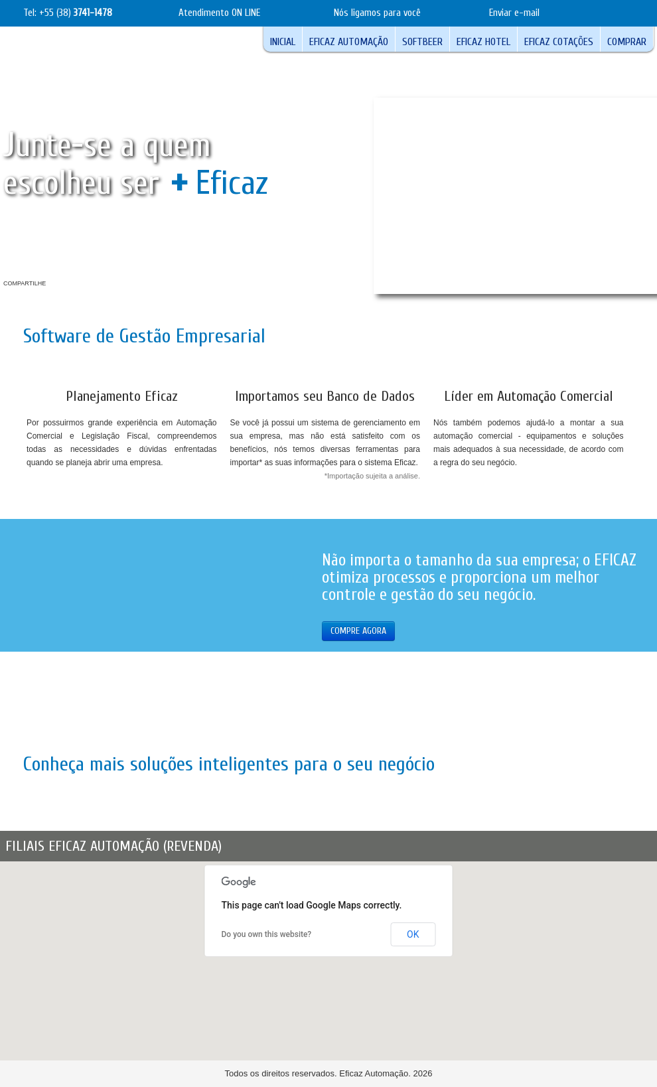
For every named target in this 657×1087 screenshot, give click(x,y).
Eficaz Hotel (483, 42)
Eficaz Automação (348, 42)
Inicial (282, 42)
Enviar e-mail (514, 13)
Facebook (57, 285)
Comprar (626, 42)
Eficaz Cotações (558, 42)
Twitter (104, 285)
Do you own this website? (267, 934)
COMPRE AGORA (358, 630)
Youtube (80, 285)
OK (413, 934)
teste (634, 13)
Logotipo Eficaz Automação (86, 65)
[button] (359, 1038)
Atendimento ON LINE (219, 13)
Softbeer (422, 42)
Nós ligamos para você (377, 13)
